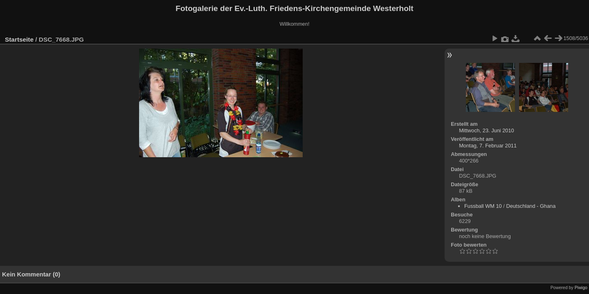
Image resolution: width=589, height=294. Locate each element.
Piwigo (581, 287)
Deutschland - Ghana (530, 206)
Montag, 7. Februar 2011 (488, 146)
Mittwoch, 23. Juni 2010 (486, 130)
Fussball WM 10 (483, 206)
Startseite (19, 39)
